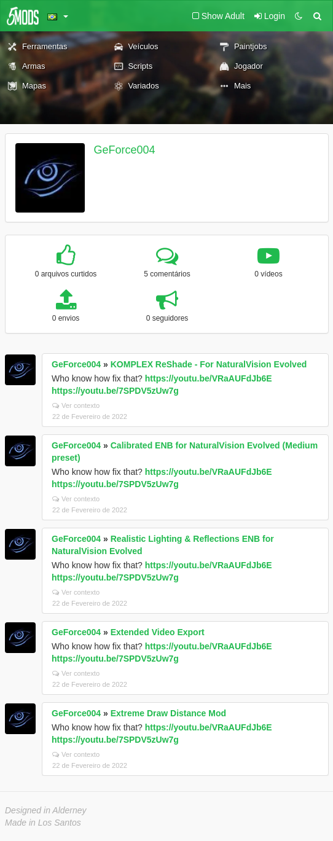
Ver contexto (76, 405)
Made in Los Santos (43, 822)
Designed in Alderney (46, 810)
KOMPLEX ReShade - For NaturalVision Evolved (209, 364)
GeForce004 (124, 150)
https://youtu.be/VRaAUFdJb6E (208, 378)
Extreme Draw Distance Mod (168, 713)
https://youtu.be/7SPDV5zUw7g (115, 391)
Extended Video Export (158, 632)
